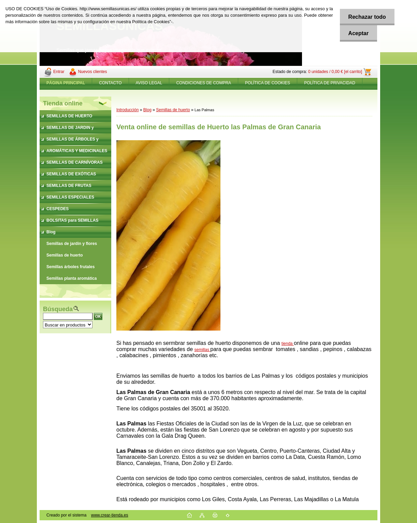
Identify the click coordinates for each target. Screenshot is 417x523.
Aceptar (358, 33)
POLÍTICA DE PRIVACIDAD (329, 83)
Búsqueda (58, 309)
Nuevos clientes (92, 71)
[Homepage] (66, 83)
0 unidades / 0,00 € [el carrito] (335, 71)
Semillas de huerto (173, 109)
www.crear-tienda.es (109, 515)
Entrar (58, 71)
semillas (203, 349)
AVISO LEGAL (149, 83)
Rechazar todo (367, 17)
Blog (147, 109)
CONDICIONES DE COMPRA (203, 83)
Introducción (127, 109)
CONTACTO (110, 83)
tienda (288, 343)
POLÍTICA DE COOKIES (267, 83)
